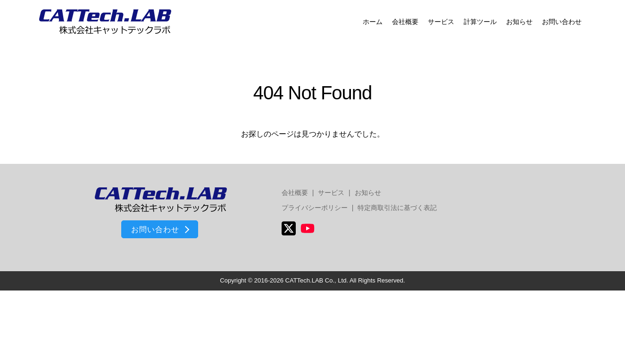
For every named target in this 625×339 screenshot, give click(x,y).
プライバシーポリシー (315, 207)
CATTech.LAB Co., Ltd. (316, 280)
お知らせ (519, 21)
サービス (441, 21)
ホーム (373, 21)
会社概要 (405, 21)
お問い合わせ (562, 21)
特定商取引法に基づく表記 (397, 207)
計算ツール (480, 21)
